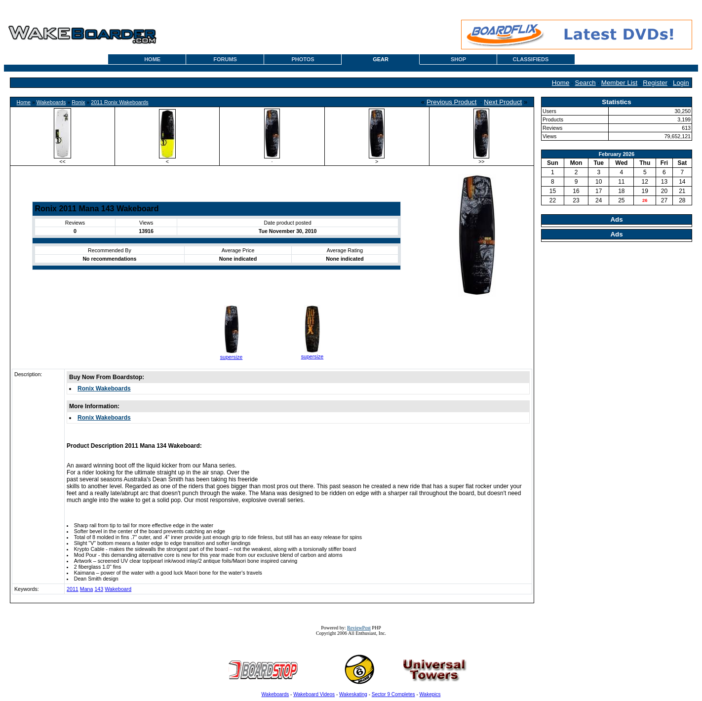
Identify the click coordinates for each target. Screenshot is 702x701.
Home (561, 82)
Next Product (503, 102)
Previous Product (452, 102)
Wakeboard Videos (314, 694)
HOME (152, 59)
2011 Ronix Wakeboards (119, 102)
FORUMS (225, 59)
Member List (619, 82)
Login (681, 82)
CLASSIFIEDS (531, 59)
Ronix (78, 102)
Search (585, 82)
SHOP (458, 59)
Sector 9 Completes (393, 694)
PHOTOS (302, 59)
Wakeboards (51, 102)
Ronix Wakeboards (104, 388)
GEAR (381, 59)
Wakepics (430, 694)
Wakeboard (118, 589)
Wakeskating (353, 694)
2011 (72, 589)
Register (655, 82)
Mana (86, 589)
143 (98, 589)
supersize (231, 357)
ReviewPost (359, 627)
